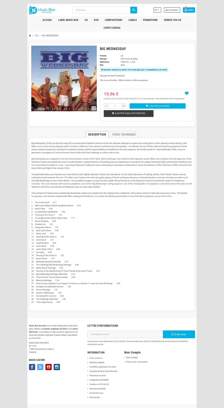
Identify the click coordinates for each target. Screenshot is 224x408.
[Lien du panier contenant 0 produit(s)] (198, 10)
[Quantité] (114, 98)
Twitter (31, 350)
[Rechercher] (104, 10)
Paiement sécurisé (94, 358)
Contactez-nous (93, 376)
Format (101, 48)
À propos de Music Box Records (100, 354)
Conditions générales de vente (99, 349)
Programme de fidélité (96, 363)
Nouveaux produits (94, 371)
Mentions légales (94, 345)
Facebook (23, 350)
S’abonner (185, 320)
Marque (101, 51)
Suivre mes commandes (138, 345)
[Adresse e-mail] (126, 320)
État (100, 57)
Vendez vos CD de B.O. (96, 367)
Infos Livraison (93, 341)
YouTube (40, 350)
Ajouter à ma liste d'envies (127, 105)
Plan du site (91, 380)
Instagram (48, 350)
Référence (103, 54)
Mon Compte (133, 340)
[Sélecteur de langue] (165, 10)
